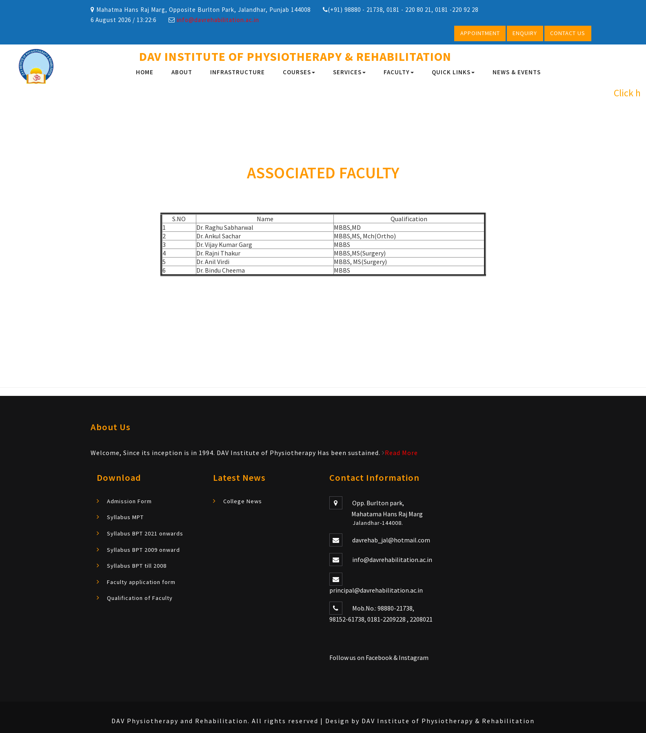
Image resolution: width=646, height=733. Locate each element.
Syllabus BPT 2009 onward (143, 549)
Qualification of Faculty (140, 597)
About (181, 72)
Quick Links (453, 72)
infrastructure (237, 72)
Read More (401, 453)
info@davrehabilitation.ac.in (218, 20)
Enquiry (525, 33)
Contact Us (567, 33)
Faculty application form (141, 581)
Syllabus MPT (125, 517)
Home (144, 72)
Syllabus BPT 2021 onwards (145, 533)
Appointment (480, 33)
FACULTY (399, 72)
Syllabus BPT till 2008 (136, 565)
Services (349, 72)
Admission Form (129, 500)
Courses (299, 72)
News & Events (517, 72)
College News (242, 500)
